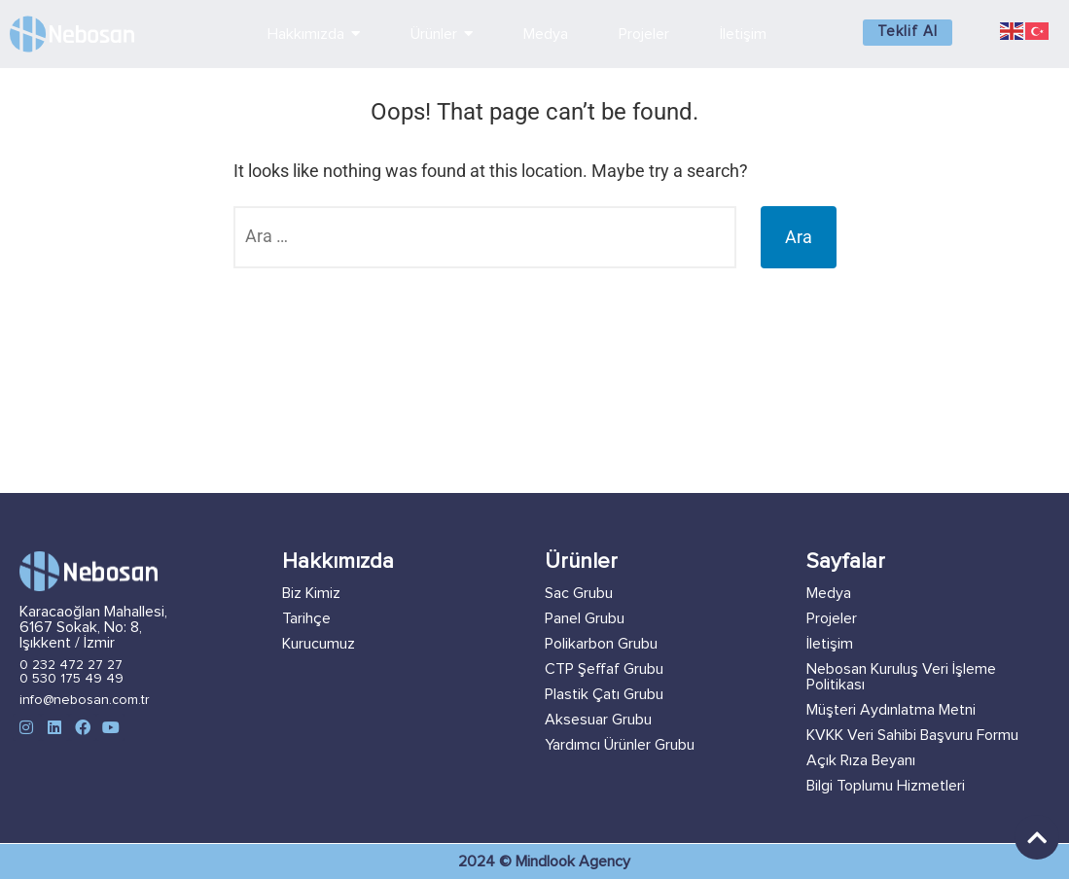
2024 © (487, 861)
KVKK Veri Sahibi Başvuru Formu (912, 735)
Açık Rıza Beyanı (860, 760)
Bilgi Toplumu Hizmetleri (885, 785)
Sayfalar (845, 562)
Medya (828, 593)
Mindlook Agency (573, 861)
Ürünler (581, 562)
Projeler (831, 618)
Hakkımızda (338, 562)
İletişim (829, 643)
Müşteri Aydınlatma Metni (891, 710)
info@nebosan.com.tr (84, 700)
